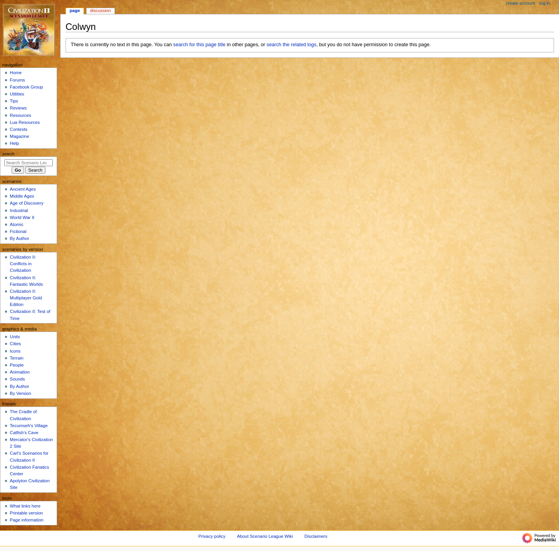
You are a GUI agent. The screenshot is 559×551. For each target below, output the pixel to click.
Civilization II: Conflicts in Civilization (23, 264)
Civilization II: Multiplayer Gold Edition (26, 298)
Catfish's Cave (24, 432)
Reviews (18, 108)
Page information (26, 520)
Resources (20, 115)
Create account (520, 3)
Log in (545, 3)
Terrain (16, 358)
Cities (15, 343)
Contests (18, 129)
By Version (20, 393)
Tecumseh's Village (28, 425)
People (17, 365)
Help (14, 143)
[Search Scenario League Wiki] (28, 162)
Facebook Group (26, 87)
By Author (19, 238)
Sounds (17, 379)
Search (8, 153)
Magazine (19, 136)
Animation (20, 372)
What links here (25, 506)
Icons (15, 351)
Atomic (16, 224)
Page (74, 10)
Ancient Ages (23, 189)
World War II (22, 217)
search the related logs (291, 44)
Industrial (19, 210)
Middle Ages (22, 196)
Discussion (100, 10)
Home (16, 72)
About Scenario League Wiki (265, 536)
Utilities (17, 94)
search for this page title (199, 44)
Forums (17, 80)
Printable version (26, 513)
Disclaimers (315, 536)
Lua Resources (25, 122)
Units (15, 336)
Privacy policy (212, 536)
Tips (14, 101)
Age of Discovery (26, 203)
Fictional (18, 231)
